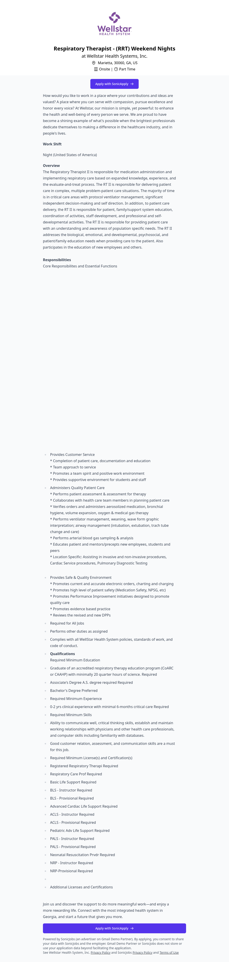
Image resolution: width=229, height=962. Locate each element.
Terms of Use (169, 952)
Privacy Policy (100, 952)
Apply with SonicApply (114, 84)
